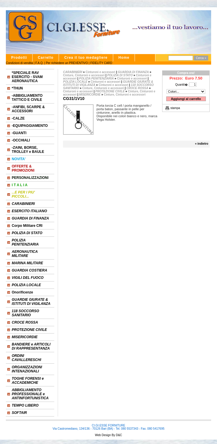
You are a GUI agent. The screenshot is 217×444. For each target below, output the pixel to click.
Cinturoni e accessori (101, 72)
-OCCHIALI (21, 140)
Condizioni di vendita (19, 63)
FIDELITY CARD (101, 63)
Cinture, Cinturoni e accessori (84, 75)
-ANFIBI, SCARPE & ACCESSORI (28, 109)
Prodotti (19, 58)
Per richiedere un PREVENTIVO (67, 63)
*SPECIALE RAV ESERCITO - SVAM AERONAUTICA (27, 77)
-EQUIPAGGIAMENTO (30, 126)
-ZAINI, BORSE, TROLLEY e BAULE (28, 150)
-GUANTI (19, 133)
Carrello (45, 58)
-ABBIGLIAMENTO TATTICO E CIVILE (27, 98)
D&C (118, 435)
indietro (202, 143)
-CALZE (18, 118)
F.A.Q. (39, 63)
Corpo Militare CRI (27, 226)
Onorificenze (22, 292)
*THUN (17, 88)
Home (123, 58)
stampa (175, 108)
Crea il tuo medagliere (85, 58)
